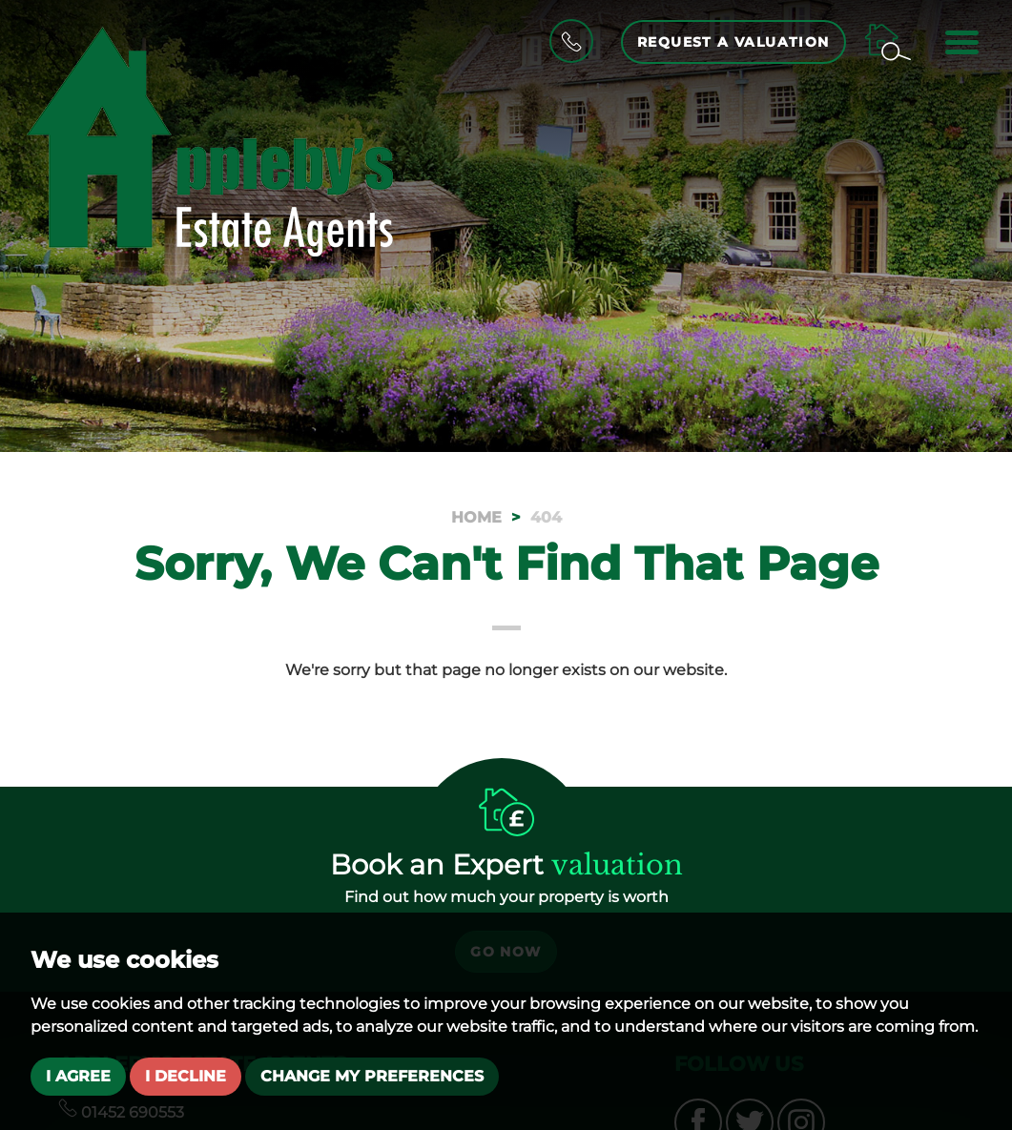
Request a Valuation (733, 42)
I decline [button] (185, 1076)
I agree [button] (78, 1076)
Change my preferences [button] (372, 1076)
